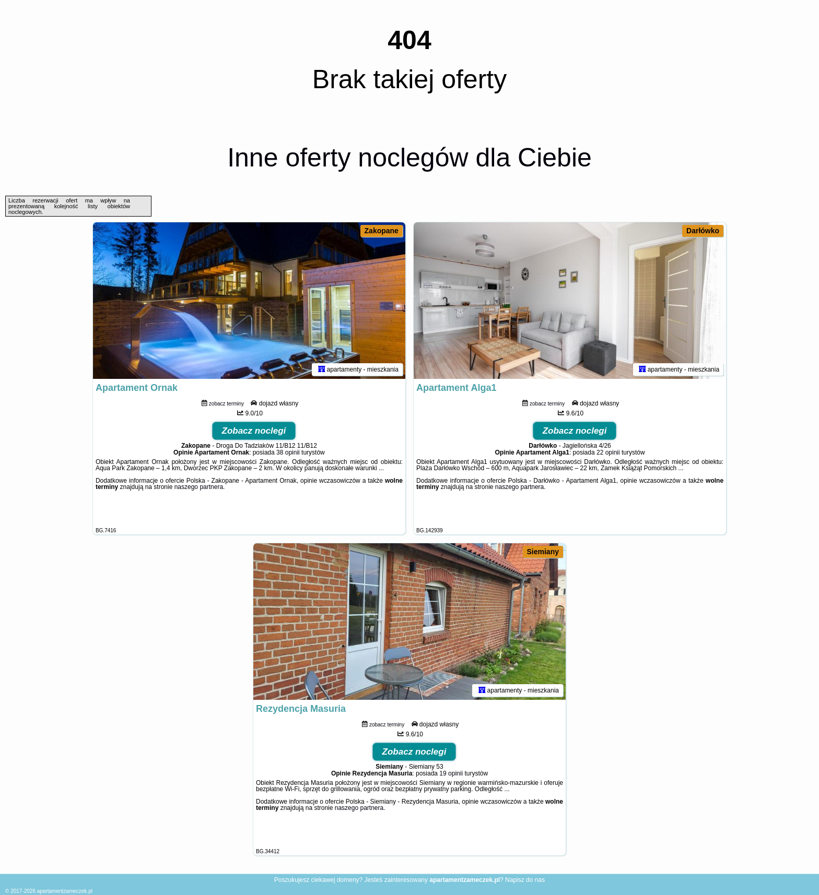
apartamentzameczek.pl (64, 891)
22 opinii (608, 452)
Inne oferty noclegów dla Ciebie (409, 157)
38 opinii (288, 452)
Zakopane (382, 230)
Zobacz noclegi (254, 431)
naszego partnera (198, 487)
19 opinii (451, 773)
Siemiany (543, 551)
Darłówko (702, 230)
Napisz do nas (525, 880)
